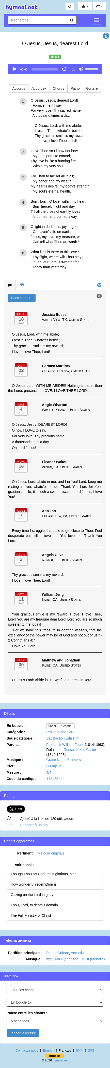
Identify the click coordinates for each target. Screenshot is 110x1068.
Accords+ (39, 88)
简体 (79, 1050)
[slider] (45, 69)
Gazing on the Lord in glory (32, 895)
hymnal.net (61, 1060)
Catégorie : (16, 732)
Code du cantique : (23, 779)
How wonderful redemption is (34, 884)
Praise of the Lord (60, 732)
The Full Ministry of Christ (31, 915)
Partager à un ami (34, 825)
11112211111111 (60, 779)
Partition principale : (25, 953)
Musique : (15, 760)
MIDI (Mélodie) (93, 959)
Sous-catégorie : (21, 738)
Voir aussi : (24, 865)
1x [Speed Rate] (73, 69)
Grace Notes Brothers (63, 760)
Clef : (11, 766)
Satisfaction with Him (62, 738)
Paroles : (14, 745)
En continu (66, 726)
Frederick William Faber (65, 745)
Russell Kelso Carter (80, 750)
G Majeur (53, 766)
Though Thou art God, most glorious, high (43, 874)
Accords (18, 88)
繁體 (91, 1050)
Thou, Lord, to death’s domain (34, 905)
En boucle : (16, 726)
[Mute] (81, 69)
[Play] (14, 69)
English (48, 1050)
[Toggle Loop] (64, 69)
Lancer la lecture (23, 1033)
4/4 (48, 772)
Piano (75, 88)
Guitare (92, 88)
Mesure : (14, 772)
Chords (58, 88)
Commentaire (22, 298)
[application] (55, 69)
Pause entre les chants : (27, 1013)
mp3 (49, 959)
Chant (52, 726)
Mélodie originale (51, 853)
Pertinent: (25, 853)
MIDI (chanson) (67, 959)
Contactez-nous (27, 1050)
